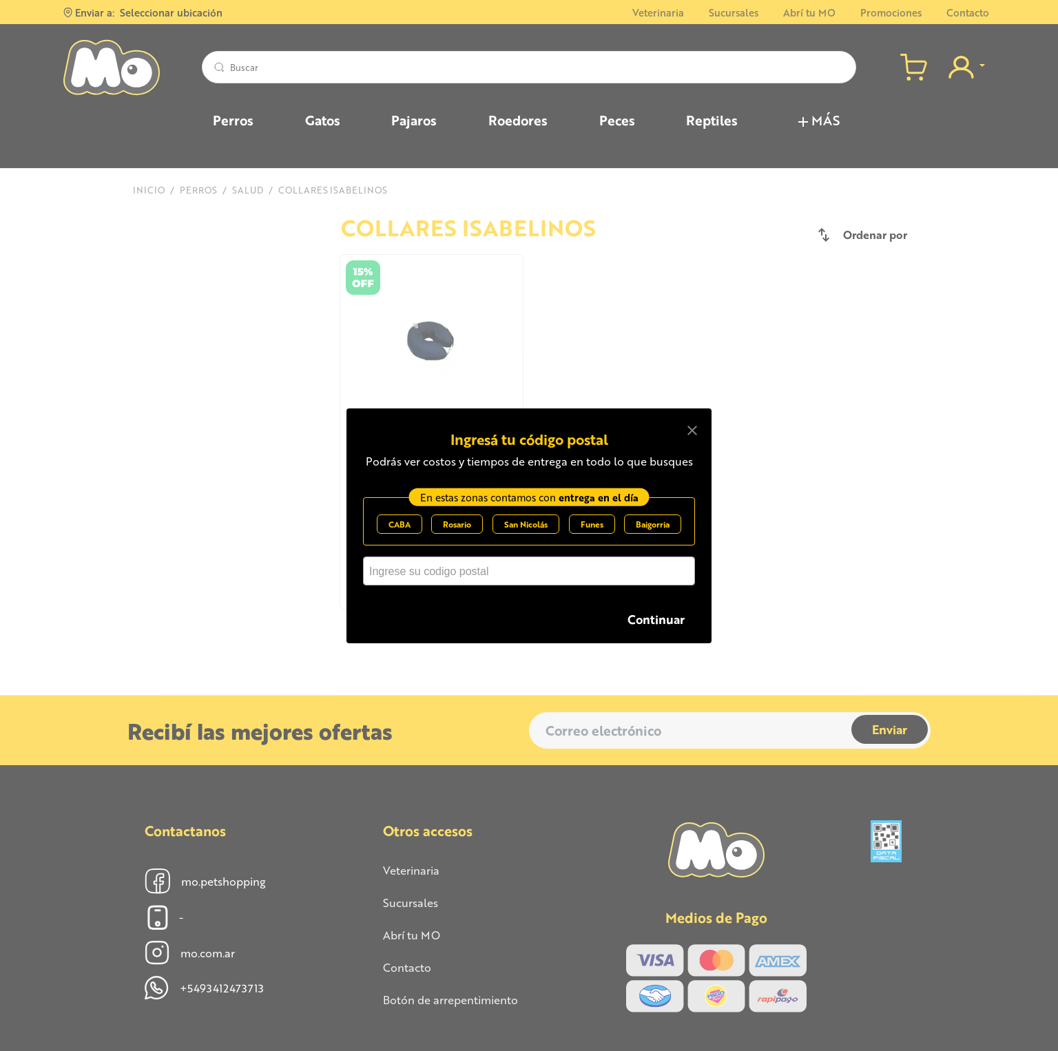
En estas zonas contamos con (529, 496)
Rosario (457, 524)
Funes (592, 524)
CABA (399, 524)
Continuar (656, 619)
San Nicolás (526, 524)
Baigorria (653, 524)
